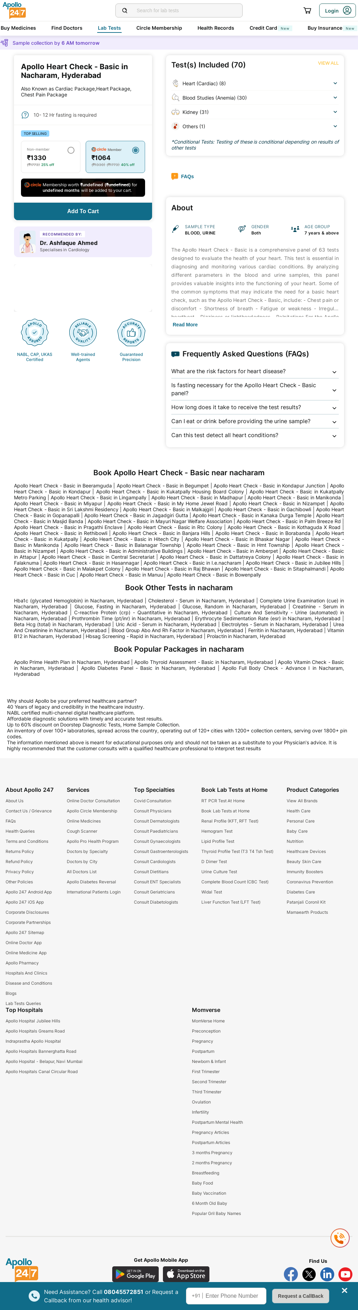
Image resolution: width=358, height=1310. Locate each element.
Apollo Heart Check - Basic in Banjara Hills (161, 533)
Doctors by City (82, 861)
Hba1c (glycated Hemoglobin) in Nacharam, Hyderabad (78, 600)
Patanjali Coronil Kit (306, 902)
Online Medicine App (26, 952)
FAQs (11, 821)
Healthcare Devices (306, 851)
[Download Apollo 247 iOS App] (186, 1274)
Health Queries (20, 831)
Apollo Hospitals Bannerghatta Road (41, 1051)
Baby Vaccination (209, 1193)
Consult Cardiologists (155, 861)
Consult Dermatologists (156, 821)
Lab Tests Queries (23, 1003)
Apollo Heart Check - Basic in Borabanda (262, 533)
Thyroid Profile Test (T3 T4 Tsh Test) (237, 851)
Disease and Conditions (29, 983)
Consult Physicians (152, 810)
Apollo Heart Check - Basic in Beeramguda (63, 485)
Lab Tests (109, 28)
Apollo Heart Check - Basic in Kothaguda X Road (284, 527)
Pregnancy (202, 1041)
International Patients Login (94, 892)
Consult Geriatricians (154, 892)
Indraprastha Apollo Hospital (33, 1041)
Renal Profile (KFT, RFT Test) (229, 821)
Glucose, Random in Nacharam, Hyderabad (234, 606)
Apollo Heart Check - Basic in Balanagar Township (122, 545)
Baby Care (297, 831)
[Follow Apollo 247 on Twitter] (309, 1274)
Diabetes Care (301, 892)
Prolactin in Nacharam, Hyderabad (246, 636)
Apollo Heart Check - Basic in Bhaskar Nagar (237, 539)
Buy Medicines (18, 28)
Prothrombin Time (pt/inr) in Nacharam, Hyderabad (131, 618)
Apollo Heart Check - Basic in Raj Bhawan (172, 569)
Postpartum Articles (211, 1142)
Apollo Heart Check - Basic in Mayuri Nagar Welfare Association (160, 521)
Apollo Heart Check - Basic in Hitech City (131, 539)
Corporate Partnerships (28, 922)
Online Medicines (84, 821)
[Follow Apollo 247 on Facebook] (291, 1274)
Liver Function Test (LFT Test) (230, 902)
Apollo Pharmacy (22, 962)
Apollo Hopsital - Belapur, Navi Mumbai (44, 1061)
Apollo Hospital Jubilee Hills (33, 1020)
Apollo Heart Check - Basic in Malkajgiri (168, 509)
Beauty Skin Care (304, 861)
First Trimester (206, 1071)
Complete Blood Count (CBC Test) (234, 881)
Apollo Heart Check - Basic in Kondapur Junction (269, 485)
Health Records (216, 28)
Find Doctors (67, 28)
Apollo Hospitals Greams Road (35, 1031)
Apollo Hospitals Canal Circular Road (42, 1071)
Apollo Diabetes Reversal (91, 881)
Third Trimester (206, 1091)
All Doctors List (81, 871)
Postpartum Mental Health (217, 1122)
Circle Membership (159, 28)
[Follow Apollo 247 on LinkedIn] (327, 1274)
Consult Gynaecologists (157, 841)
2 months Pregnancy (212, 1162)
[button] (255, 371)
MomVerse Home (208, 1020)
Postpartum (203, 1051)
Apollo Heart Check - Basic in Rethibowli (60, 533)
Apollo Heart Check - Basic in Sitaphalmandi (275, 569)
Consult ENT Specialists (157, 881)
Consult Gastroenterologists (161, 851)
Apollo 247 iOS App (25, 902)
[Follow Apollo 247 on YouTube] (345, 1274)
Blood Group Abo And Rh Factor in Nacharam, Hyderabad (178, 630)
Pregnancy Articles (210, 1132)
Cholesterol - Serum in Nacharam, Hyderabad (201, 600)
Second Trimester (209, 1081)
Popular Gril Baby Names (216, 1213)
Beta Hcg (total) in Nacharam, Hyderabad (62, 624)
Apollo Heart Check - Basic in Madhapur (197, 497)
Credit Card (271, 28)
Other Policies (19, 881)
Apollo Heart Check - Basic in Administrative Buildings (121, 551)
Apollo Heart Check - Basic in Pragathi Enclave (68, 527)
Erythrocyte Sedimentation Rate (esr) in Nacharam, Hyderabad (268, 618)
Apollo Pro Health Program (93, 841)
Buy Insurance (332, 28)
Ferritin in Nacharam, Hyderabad (285, 630)
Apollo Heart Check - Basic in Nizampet (279, 503)
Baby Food (202, 1183)
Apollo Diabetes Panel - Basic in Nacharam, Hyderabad (148, 668)
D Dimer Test (214, 861)
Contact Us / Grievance (29, 810)
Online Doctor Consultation (93, 800)
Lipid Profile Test (217, 841)
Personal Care (300, 821)
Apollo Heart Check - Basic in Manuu (121, 575)
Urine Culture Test (219, 871)
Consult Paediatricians (156, 831)
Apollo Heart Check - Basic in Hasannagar (91, 563)
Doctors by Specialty (87, 851)
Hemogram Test (216, 831)
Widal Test (211, 892)
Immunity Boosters (305, 871)
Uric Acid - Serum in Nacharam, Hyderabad (166, 624)
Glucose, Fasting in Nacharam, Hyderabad (125, 606)
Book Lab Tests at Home (225, 810)
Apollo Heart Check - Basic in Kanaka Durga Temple (252, 515)
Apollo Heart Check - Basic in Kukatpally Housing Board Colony (170, 491)
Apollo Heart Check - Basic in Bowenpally (214, 575)
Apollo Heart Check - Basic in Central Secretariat (98, 557)
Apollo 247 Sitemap (25, 932)
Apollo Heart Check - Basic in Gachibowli (265, 509)
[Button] (83, 211)
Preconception (206, 1031)
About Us (14, 800)
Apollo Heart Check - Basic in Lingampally (98, 497)
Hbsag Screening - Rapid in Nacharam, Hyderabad (144, 636)
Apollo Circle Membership (92, 810)
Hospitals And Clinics (26, 973)
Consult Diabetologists (156, 902)
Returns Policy (20, 851)
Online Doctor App (24, 942)
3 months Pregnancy (212, 1152)
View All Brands (302, 800)
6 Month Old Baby (209, 1203)
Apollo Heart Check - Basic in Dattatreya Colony (215, 557)
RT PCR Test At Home (222, 800)
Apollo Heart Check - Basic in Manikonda (294, 497)
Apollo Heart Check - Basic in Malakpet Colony (67, 569)
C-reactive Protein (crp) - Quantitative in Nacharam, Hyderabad (151, 612)
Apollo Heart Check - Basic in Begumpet (163, 485)
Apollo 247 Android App (29, 892)
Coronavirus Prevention (310, 881)
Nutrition (295, 841)
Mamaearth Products (307, 912)
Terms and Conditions (27, 841)
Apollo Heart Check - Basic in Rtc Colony (175, 527)
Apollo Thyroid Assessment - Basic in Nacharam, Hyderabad (203, 662)
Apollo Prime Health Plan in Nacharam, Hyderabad (72, 662)
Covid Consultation (152, 800)
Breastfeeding (205, 1172)
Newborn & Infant (209, 1061)
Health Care (298, 810)
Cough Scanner (82, 831)
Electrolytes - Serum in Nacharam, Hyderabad (275, 624)
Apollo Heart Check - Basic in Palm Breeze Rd (289, 521)
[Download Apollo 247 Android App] (135, 1274)
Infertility (200, 1112)
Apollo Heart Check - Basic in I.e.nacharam (192, 563)
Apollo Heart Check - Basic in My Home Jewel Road (167, 503)
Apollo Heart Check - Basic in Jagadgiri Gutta (136, 515)
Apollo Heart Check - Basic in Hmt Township (238, 545)
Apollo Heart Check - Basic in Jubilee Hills (293, 563)
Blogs (11, 993)
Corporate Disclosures (27, 912)
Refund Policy (19, 861)
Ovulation (201, 1102)
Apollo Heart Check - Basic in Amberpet (232, 551)
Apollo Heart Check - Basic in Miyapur (58, 503)
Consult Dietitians (151, 871)
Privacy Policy (20, 871)
